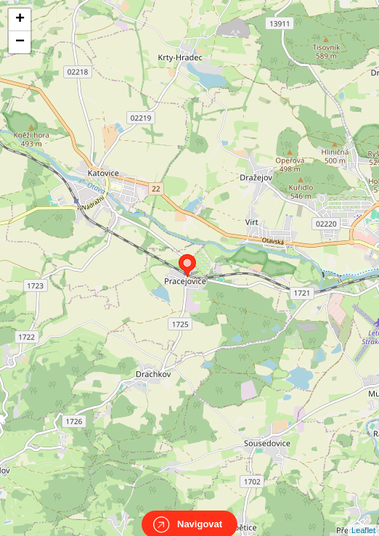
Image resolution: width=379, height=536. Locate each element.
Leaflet (363, 517)
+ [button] (20, 20)
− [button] (20, 42)
